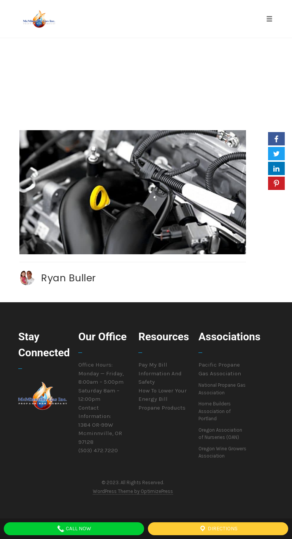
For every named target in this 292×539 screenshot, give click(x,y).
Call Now (74, 529)
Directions (218, 529)
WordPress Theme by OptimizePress (133, 491)
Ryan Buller (68, 278)
